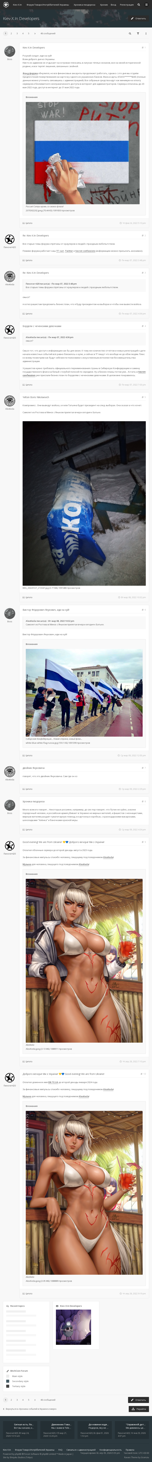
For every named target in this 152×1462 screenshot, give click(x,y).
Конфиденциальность (111, 1449)
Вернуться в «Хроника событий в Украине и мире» (30, 1409)
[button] (35, 34)
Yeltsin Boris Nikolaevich (36, 397)
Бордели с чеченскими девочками (42, 326)
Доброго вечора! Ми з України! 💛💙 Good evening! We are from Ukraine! (63, 1073)
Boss (9, 59)
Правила (130, 1449)
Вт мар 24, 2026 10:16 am (17, 1434)
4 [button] (22, 33)
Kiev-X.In (7, 1449)
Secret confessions (85, 250)
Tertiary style (18, 1386)
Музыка (27, 864)
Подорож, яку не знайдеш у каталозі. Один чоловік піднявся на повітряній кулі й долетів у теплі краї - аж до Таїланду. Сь (99, 1427)
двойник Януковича (34, 767)
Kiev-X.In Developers (21, 18)
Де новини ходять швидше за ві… (108, 1424)
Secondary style (20, 1381)
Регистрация (127, 4)
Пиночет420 (10, 247)
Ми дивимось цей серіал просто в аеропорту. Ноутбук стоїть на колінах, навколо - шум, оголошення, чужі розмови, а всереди (136, 1427)
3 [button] (17, 33)
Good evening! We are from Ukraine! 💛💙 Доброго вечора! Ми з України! (63, 842)
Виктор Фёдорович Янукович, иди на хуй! (46, 609)
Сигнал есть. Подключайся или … (33, 1424)
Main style (17, 1376)
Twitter (69, 250)
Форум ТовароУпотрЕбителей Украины (34, 1449)
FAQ (60, 1449)
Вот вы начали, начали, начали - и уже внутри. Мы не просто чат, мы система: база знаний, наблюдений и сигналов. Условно (24, 1427)
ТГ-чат (60, 250)
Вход (113, 4)
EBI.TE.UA (53, 1082)
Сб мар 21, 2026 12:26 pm (55, 1434)
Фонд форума (30, 73)
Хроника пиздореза (34, 801)
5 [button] (28, 33)
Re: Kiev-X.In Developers (36, 235)
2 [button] (11, 33)
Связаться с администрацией (81, 1449)
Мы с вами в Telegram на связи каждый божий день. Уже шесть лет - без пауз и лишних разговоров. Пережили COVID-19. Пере (61, 1427)
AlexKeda (9, 284)
